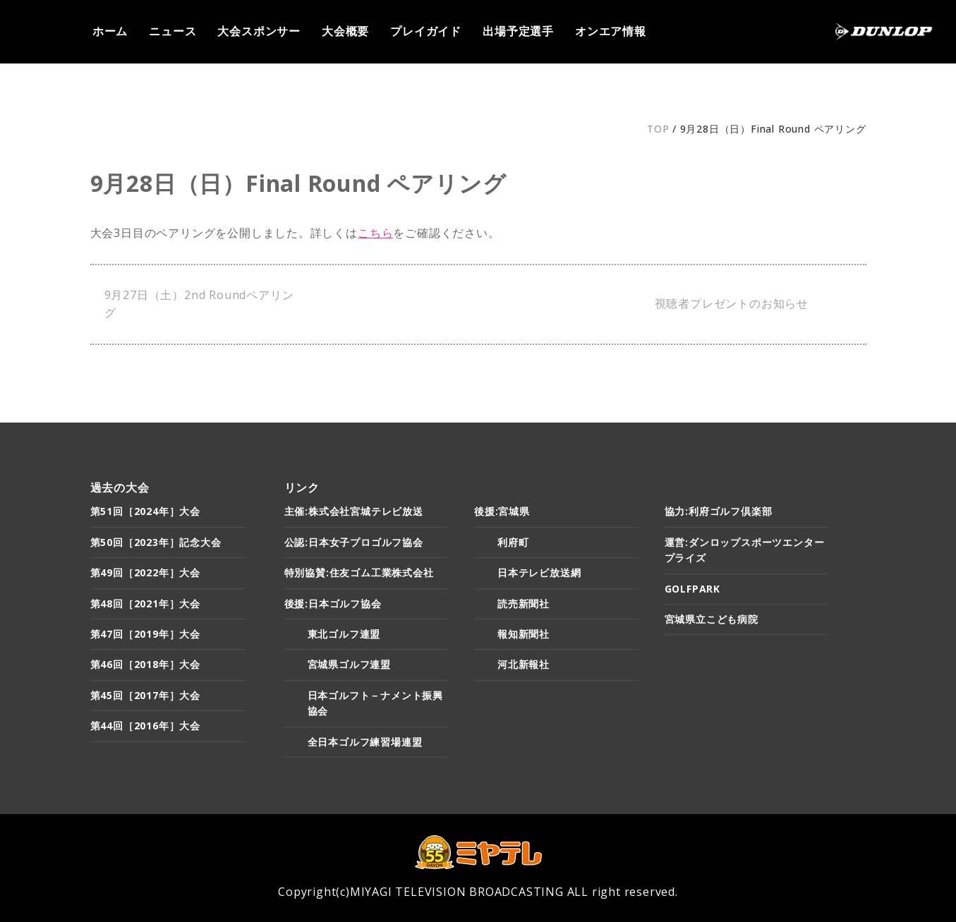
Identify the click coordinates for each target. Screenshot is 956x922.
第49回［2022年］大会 (145, 572)
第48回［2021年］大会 (145, 603)
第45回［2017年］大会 (145, 695)
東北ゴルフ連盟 (344, 634)
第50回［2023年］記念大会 (156, 542)
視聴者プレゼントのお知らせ (732, 303)
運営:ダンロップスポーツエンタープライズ (745, 549)
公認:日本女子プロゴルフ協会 (353, 542)
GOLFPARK (692, 588)
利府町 (512, 542)
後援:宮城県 (502, 511)
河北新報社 (523, 664)
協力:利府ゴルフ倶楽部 (719, 511)
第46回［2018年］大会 (145, 664)
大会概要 (345, 31)
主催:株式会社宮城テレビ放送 (353, 511)
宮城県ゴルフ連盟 (349, 664)
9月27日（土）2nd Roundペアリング (199, 304)
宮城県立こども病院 (711, 619)
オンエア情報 (610, 31)
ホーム (110, 31)
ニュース (172, 31)
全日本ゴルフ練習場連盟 (365, 741)
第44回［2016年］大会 (145, 725)
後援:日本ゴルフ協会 (333, 603)
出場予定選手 (518, 31)
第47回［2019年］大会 (145, 634)
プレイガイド (425, 31)
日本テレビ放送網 (539, 572)
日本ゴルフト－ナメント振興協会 (375, 703)
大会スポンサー (259, 31)
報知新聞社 (523, 634)
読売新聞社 (523, 603)
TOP (658, 128)
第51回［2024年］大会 (145, 511)
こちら (375, 233)
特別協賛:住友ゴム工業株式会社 (359, 572)
